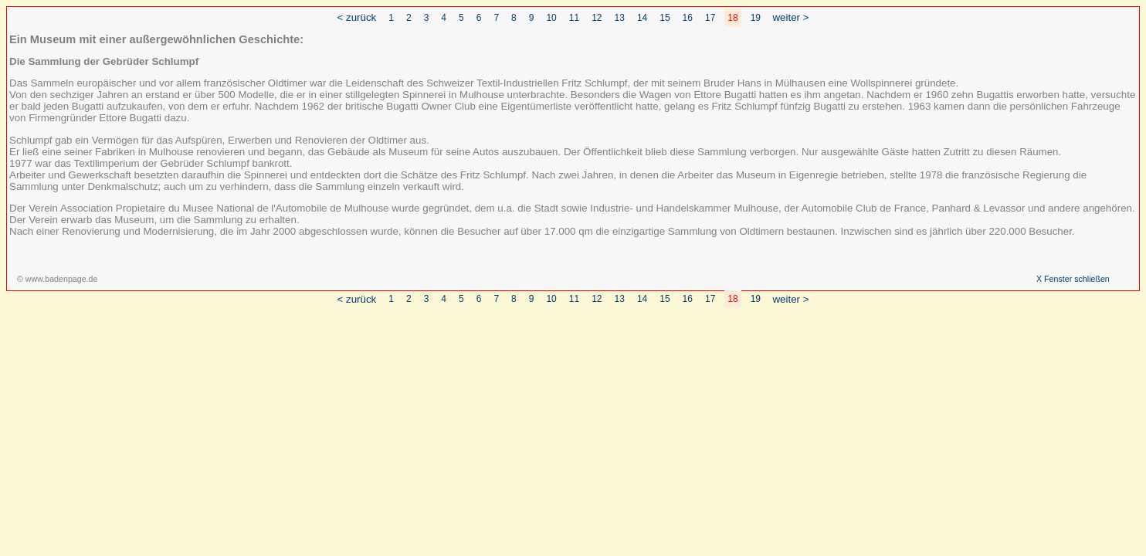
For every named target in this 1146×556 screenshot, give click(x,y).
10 (551, 17)
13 (620, 17)
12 (597, 17)
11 (574, 17)
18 (732, 17)
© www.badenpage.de (57, 278)
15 (664, 17)
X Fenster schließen (1073, 278)
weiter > (790, 17)
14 (642, 17)
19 (756, 17)
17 (710, 17)
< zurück (357, 17)
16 (688, 17)
